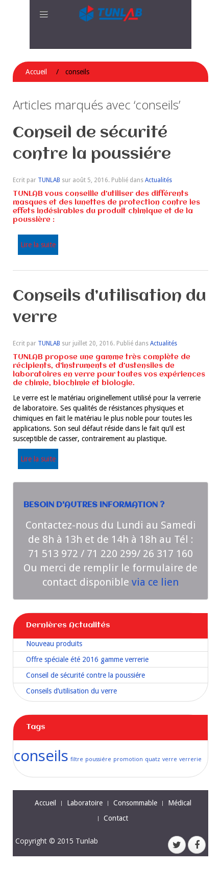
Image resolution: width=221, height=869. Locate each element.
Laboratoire (85, 803)
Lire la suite (38, 245)
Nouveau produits (54, 644)
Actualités (158, 180)
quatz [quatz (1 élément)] (152, 759)
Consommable (135, 803)
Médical (179, 803)
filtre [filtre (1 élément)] (76, 759)
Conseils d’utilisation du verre (71, 691)
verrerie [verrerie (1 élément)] (190, 759)
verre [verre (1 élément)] (169, 759)
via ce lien (155, 582)
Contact (116, 818)
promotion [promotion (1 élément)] (128, 759)
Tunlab (87, 841)
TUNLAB (49, 180)
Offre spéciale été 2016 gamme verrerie (87, 659)
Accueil (36, 72)
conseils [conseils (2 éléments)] (40, 755)
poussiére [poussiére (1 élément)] (98, 759)
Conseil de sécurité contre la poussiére (85, 675)
